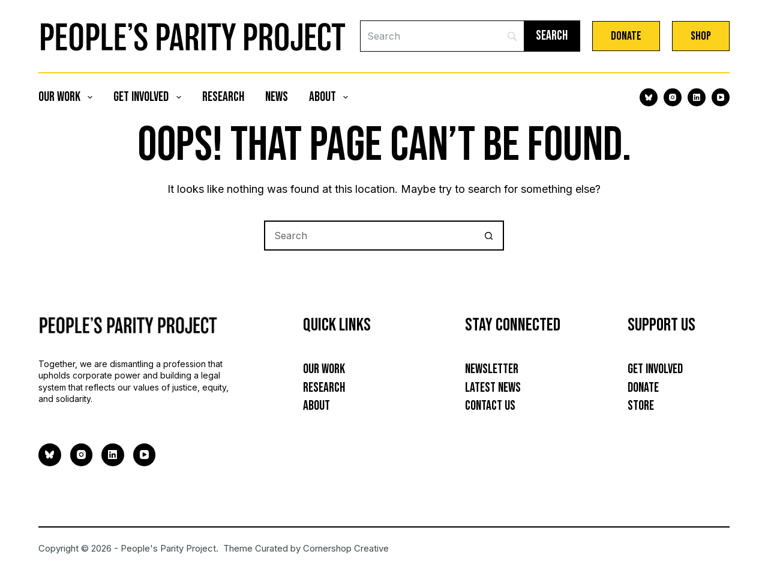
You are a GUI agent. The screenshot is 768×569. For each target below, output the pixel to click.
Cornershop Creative (346, 548)
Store (641, 406)
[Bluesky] (649, 97)
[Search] (442, 36)
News (276, 97)
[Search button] (489, 236)
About (331, 97)
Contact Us (490, 406)
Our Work (67, 97)
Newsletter (491, 369)
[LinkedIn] (697, 97)
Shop (701, 36)
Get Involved (149, 97)
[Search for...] (369, 236)
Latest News (493, 388)
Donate (626, 36)
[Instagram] (673, 97)
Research (223, 97)
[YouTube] (721, 97)
